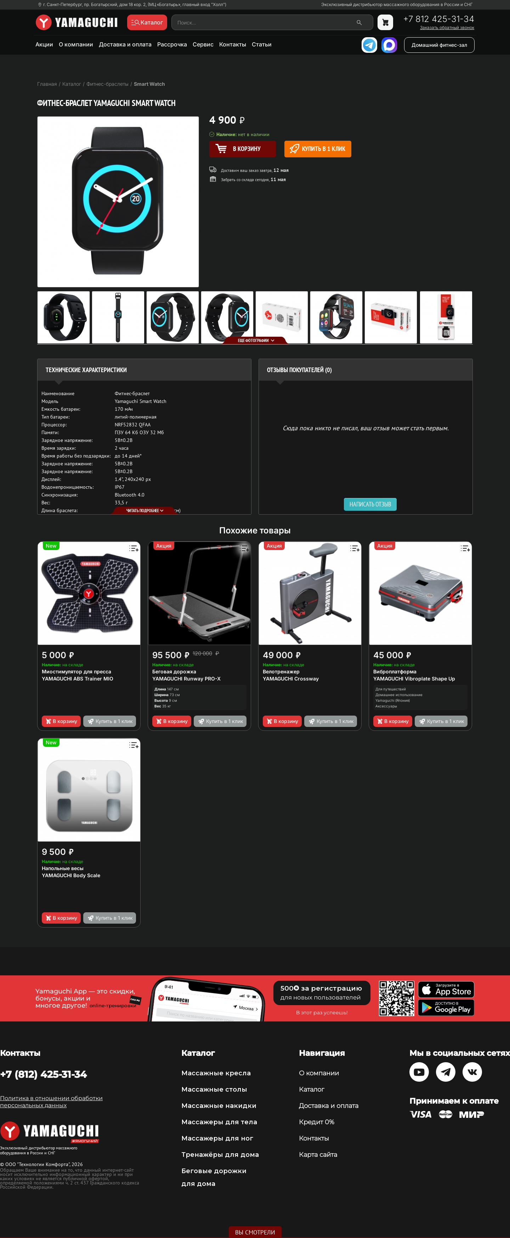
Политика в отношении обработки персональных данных (51, 1102)
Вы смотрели (255, 1232)
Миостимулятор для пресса (76, 671)
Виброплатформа (394, 671)
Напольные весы (63, 868)
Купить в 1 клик (317, 148)
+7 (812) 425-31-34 (43, 1074)
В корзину (61, 721)
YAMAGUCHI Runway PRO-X (186, 679)
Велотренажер (281, 671)
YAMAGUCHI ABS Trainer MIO (77, 679)
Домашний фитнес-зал (439, 45)
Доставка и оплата (125, 44)
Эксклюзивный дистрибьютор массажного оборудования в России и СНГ (397, 4)
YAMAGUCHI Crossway (291, 679)
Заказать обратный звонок (447, 27)
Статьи (262, 44)
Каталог (311, 1089)
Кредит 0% (316, 1122)
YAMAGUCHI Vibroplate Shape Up (414, 679)
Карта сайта (318, 1155)
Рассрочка (172, 44)
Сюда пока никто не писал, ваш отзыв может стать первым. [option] (366, 427)
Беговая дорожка (174, 671)
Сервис (203, 44)
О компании (76, 44)
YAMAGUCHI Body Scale (71, 875)
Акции (44, 44)
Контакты (232, 44)
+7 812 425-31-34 (438, 19)
